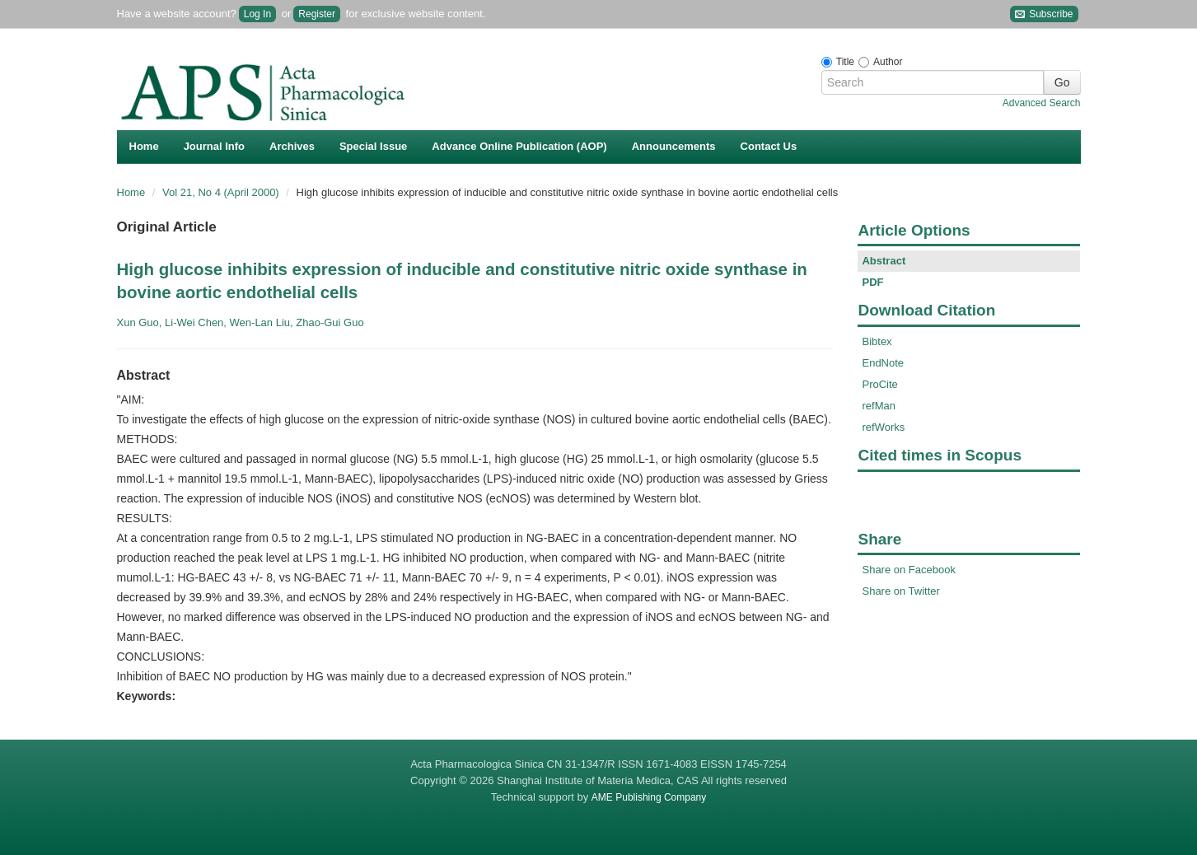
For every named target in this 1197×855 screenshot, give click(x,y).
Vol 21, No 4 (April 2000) (222, 192)
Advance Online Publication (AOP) (519, 146)
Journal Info (214, 146)
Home (144, 146)
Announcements (674, 146)
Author (887, 62)
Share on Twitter (900, 591)
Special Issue (373, 146)
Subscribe (1044, 14)
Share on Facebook (908, 569)
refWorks (883, 427)
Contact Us (769, 146)
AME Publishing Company (648, 797)
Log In (257, 14)
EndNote (883, 363)
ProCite (879, 384)
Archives (292, 146)
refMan (878, 405)
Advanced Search (1042, 103)
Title (845, 62)
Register (316, 14)
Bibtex (876, 341)
